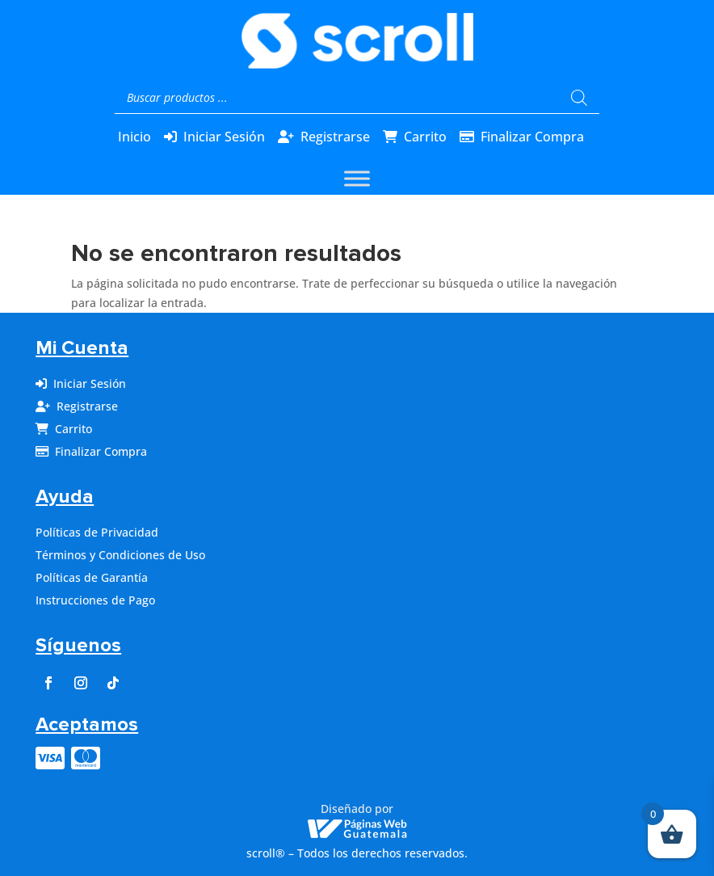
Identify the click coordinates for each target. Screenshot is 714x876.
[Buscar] (579, 98)
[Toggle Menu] (357, 179)
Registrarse (335, 136)
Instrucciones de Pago (95, 600)
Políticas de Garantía (92, 577)
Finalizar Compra (532, 136)
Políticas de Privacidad (97, 532)
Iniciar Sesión (224, 136)
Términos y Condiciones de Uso (120, 554)
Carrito (425, 136)
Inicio (134, 136)
